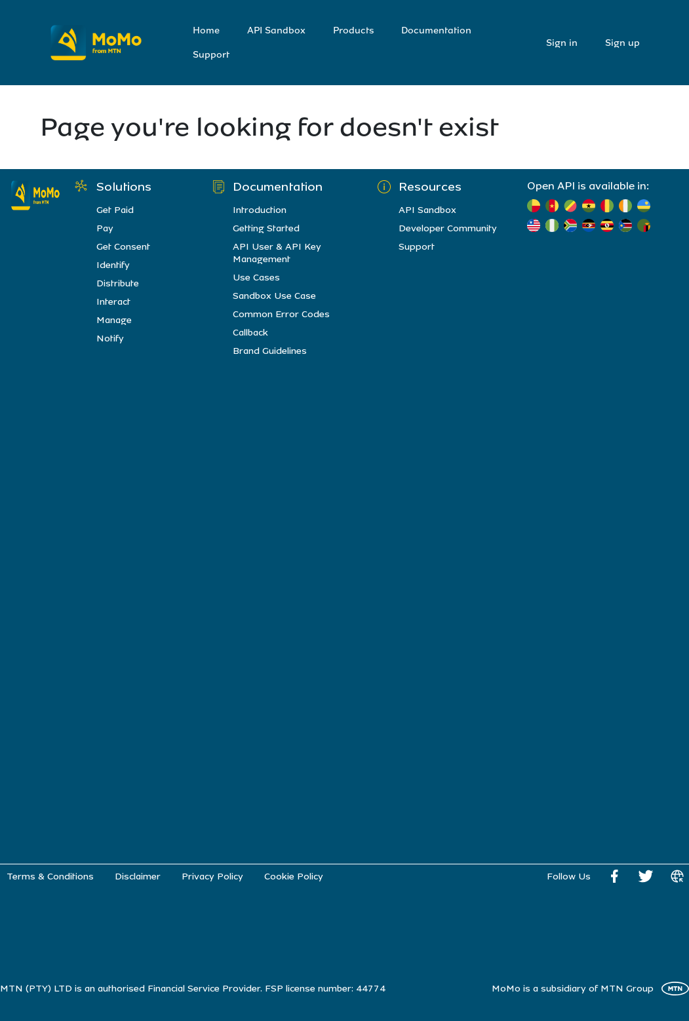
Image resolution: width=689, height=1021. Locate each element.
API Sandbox (276, 30)
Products (353, 30)
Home (206, 30)
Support (211, 54)
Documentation (436, 30)
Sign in (562, 43)
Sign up (622, 43)
